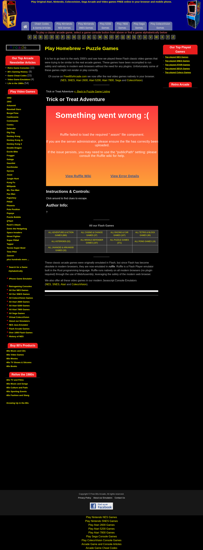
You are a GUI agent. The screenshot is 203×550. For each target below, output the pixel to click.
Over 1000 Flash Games (21, 332)
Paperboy (11, 198)
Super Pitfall (13, 240)
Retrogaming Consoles (20, 286)
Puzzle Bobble (14, 217)
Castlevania (12, 117)
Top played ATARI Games (177, 65)
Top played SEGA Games (177, 68)
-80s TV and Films (15, 380)
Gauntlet (11, 163)
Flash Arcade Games (19, 329)
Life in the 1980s (16, 83)
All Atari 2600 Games (19, 302)
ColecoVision (134, 80)
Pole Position (13, 209)
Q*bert (10, 221)
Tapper (10, 244)
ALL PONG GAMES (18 (145, 241)
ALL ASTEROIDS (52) (61, 241)
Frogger (11, 155)
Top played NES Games (176, 57)
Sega (118, 80)
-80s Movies (12, 358)
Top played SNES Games (177, 61)
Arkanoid (11, 105)
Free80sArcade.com (75, 76)
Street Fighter (13, 236)
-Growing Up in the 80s (17, 403)
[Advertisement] (101, 13)
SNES (71, 80)
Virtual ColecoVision (19, 317)
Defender (11, 128)
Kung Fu (11, 182)
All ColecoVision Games (21, 298)
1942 (9, 98)
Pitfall (9, 201)
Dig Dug (11, 132)
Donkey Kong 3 (14, 144)
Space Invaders (14, 232)
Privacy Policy (84, 498)
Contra (10, 125)
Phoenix (11, 205)
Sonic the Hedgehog (17, 228)
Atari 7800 (108, 80)
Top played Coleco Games (178, 72)
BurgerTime (12, 113)
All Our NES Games (18, 290)
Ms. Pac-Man (13, 190)
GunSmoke (12, 167)
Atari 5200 (95, 80)
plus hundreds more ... (18, 259)
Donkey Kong (13, 136)
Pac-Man (11, 194)
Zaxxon (10, 255)
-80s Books (11, 366)
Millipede (11, 186)
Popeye (10, 213)
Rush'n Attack (14, 225)
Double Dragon (14, 148)
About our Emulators (19, 321)
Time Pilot (12, 252)
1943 (9, 101)
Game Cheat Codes (17, 75)
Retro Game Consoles (18, 68)
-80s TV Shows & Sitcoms (18, 362)
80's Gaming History (18, 72)
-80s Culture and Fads (17, 387)
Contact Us (120, 498)
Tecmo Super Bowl (16, 248)
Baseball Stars (14, 109)
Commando (12, 121)
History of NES (16, 336)
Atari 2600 (82, 80)
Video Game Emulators (19, 79)
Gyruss (10, 171)
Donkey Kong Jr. (15, 140)
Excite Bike (12, 151)
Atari (63, 284)
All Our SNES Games (19, 294)
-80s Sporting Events (16, 391)
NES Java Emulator (18, 325)
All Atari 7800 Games (19, 309)
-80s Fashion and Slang (17, 395)
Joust (9, 175)
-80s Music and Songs (17, 384)
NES (63, 80)
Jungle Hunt (13, 178)
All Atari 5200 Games (19, 305)
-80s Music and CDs (16, 351)
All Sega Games (17, 313)
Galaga (10, 159)
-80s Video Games (15, 355)
